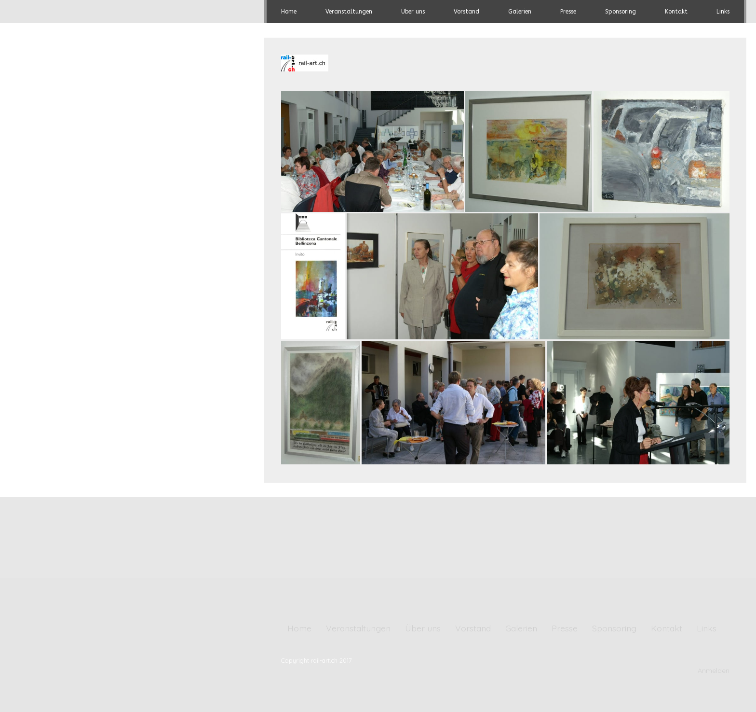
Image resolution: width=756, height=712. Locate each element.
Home (289, 11)
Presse (568, 11)
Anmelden (713, 670)
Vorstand (466, 11)
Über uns (413, 11)
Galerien (519, 11)
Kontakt (676, 11)
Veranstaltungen (348, 11)
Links (722, 11)
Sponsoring (620, 11)
